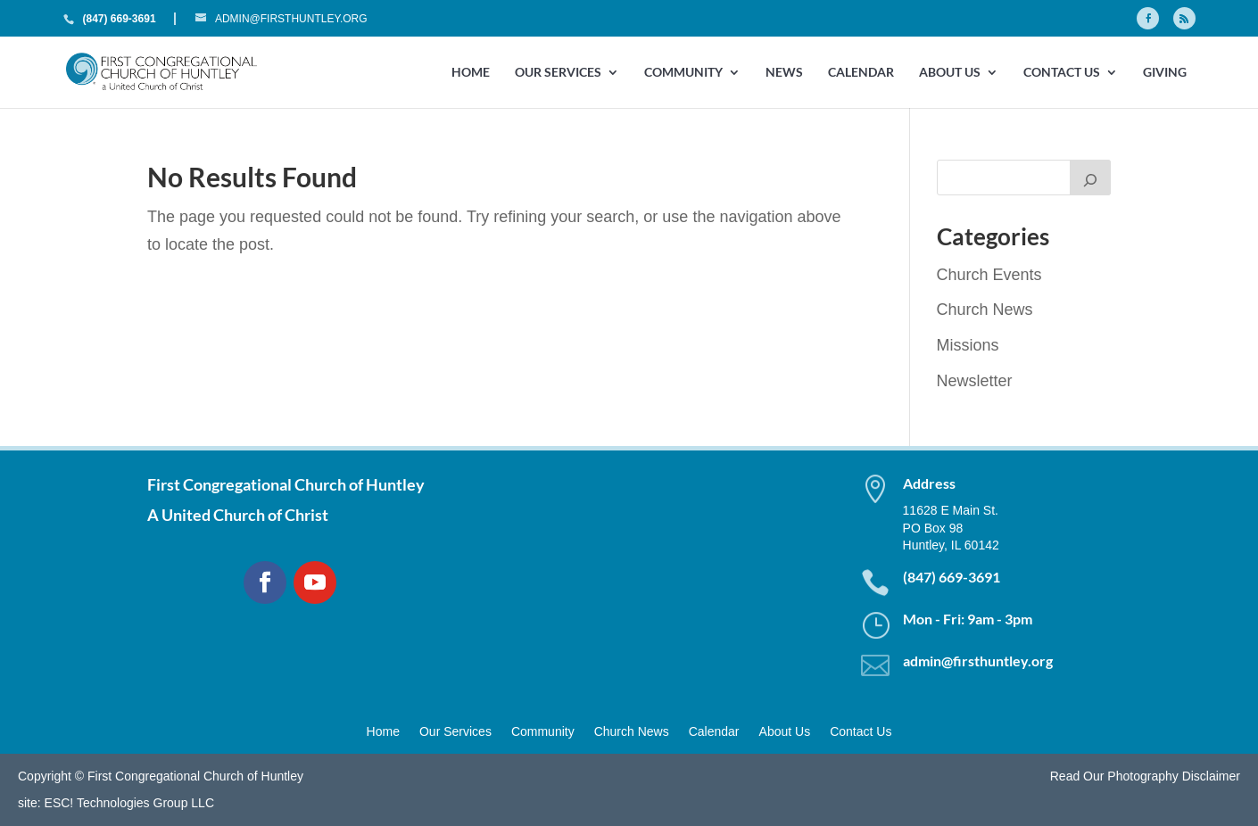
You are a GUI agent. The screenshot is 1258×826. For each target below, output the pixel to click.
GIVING (1165, 72)
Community (683, 72)
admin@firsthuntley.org (978, 660)
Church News (985, 309)
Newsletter (975, 381)
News (784, 72)
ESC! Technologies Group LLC (129, 803)
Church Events (989, 275)
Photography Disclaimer (1173, 776)
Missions (968, 345)
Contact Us (1061, 72)
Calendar (861, 72)
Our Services (558, 72)
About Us (950, 72)
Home (470, 72)
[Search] (1090, 177)
